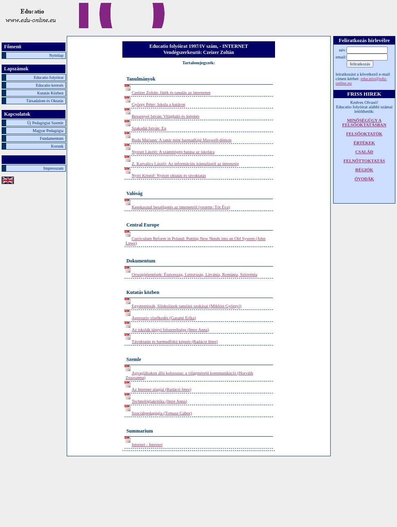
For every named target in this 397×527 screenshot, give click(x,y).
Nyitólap (56, 55)
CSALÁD (364, 152)
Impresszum (53, 168)
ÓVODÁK (364, 179)
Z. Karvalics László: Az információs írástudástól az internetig (185, 163)
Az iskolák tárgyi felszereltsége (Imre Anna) (170, 329)
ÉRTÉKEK (364, 143)
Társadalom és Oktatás (44, 101)
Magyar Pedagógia (48, 130)
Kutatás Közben (50, 93)
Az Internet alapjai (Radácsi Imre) (162, 389)
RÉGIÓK (364, 170)
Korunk (57, 146)
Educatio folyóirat (48, 77)
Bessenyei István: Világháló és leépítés (165, 116)
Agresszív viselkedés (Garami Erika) (164, 318)
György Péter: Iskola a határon (158, 104)
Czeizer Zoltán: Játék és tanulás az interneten (171, 92)
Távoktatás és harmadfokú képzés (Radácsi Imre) (175, 341)
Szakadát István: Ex (149, 128)
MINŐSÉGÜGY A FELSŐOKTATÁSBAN (364, 122)
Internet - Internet (147, 444)
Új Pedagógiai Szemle (45, 123)
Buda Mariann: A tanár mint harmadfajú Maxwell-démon (182, 140)
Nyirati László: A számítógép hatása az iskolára (173, 152)
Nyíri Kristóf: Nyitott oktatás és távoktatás (169, 175)
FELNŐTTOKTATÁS (364, 161)
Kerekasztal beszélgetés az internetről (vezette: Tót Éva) (181, 207)
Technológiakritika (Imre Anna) (159, 401)
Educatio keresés (49, 85)
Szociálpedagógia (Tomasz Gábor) (162, 413)
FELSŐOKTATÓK (364, 134)
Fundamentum (51, 138)
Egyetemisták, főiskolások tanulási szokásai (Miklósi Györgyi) (186, 306)
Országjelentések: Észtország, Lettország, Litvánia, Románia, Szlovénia (194, 274)
